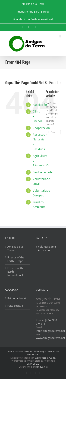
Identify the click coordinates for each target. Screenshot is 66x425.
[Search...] (53, 132)
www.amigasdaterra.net (50, 338)
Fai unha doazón (17, 298)
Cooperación (41, 128)
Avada (52, 357)
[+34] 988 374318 (46, 321)
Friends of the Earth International (15, 271)
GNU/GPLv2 (33, 363)
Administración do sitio (20, 351)
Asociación (40, 105)
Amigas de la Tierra (15, 248)
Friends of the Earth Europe (15, 259)
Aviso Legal (40, 351)
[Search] (48, 132)
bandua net (41, 366)
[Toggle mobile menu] (60, 36)
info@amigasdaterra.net (50, 330)
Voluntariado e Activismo (47, 248)
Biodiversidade (42, 172)
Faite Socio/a (15, 305)
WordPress (40, 357)
